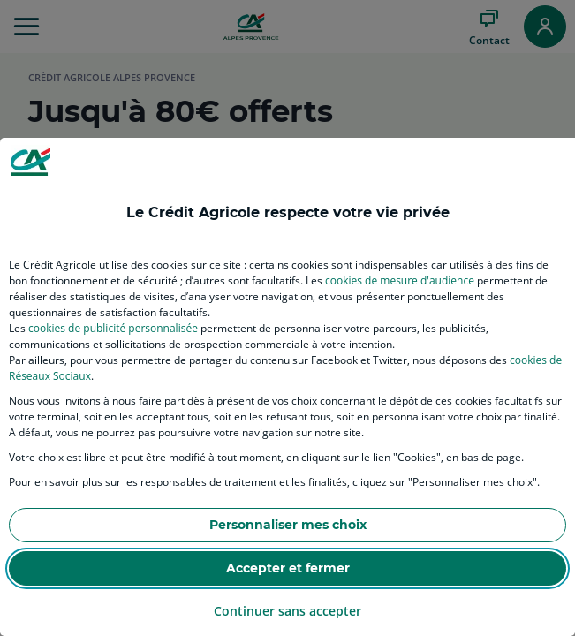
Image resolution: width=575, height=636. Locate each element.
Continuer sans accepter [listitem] (287, 610)
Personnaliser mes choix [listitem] (288, 525)
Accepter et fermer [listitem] (288, 568)
